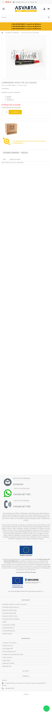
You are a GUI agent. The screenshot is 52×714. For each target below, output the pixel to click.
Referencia (5, 85)
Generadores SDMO (9, 625)
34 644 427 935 (10, 688)
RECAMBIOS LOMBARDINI (11, 153)
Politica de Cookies (8, 663)
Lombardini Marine (8, 628)
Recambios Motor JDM (9, 613)
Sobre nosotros (7, 657)
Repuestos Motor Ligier (10, 610)
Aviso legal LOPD (8, 648)
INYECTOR (25, 153)
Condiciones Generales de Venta (13, 654)
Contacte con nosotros (10, 643)
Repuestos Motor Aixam (10, 616)
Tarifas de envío (14, 159)
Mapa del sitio (7, 666)
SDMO (5, 622)
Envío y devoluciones (9, 651)
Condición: (20, 85)
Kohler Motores (7, 634)
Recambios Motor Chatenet (11, 619)
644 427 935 (32, 2)
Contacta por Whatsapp (21, 488)
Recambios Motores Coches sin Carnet (14, 604)
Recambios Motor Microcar (11, 607)
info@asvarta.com (20, 2)
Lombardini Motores (9, 631)
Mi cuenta (26, 671)
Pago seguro (6, 660)
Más (4, 159)
